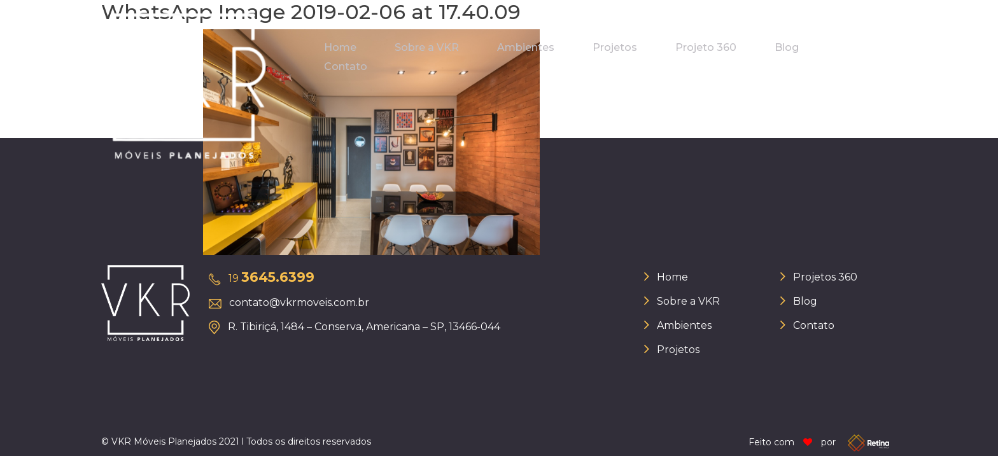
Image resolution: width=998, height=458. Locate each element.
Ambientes (525, 47)
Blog (787, 47)
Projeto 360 (705, 47)
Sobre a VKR (427, 47)
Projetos (615, 47)
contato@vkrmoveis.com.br (299, 302)
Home (340, 47)
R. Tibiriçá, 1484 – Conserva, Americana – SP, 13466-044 (364, 327)
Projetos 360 (825, 277)
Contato (345, 66)
